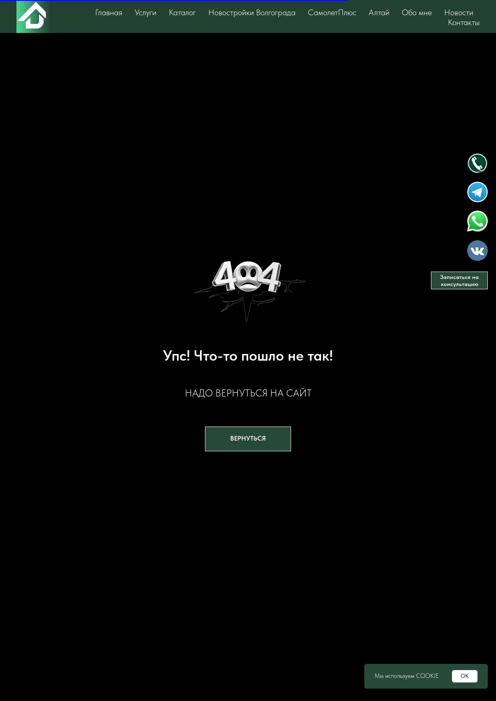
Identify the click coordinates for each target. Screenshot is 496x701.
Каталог (182, 12)
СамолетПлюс (332, 12)
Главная (108, 12)
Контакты (464, 22)
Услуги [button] (145, 12)
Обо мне (417, 12)
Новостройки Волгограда (252, 12)
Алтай (379, 12)
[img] (477, 163)
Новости (458, 12)
